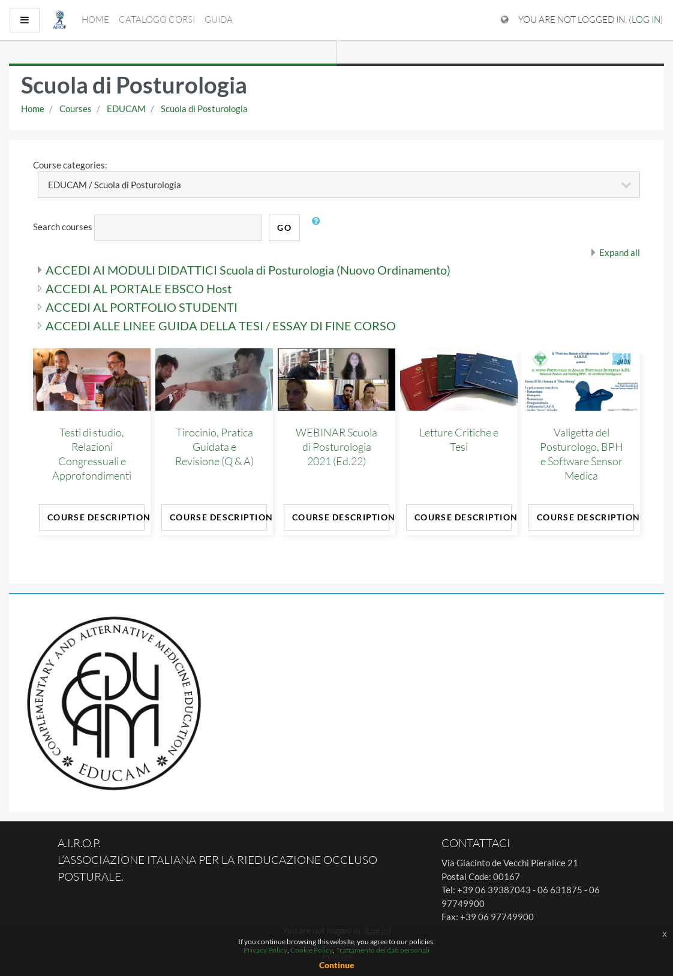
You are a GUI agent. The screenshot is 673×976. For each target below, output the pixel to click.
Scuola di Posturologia (204, 108)
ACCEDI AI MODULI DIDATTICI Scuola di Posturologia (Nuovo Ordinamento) (248, 270)
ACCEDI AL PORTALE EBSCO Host (139, 288)
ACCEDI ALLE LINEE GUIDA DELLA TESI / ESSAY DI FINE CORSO (221, 325)
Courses (75, 108)
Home (95, 19)
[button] (318, 228)
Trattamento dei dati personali (382, 949)
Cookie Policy (311, 949)
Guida (219, 19)
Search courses (62, 226)
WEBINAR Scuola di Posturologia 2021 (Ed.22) (336, 447)
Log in (646, 19)
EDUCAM (126, 108)
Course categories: (70, 164)
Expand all (619, 252)
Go (284, 227)
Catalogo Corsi (157, 19)
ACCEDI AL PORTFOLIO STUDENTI (142, 307)
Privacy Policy (265, 949)
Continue (336, 965)
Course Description (96, 517)
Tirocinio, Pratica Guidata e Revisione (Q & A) (214, 447)
